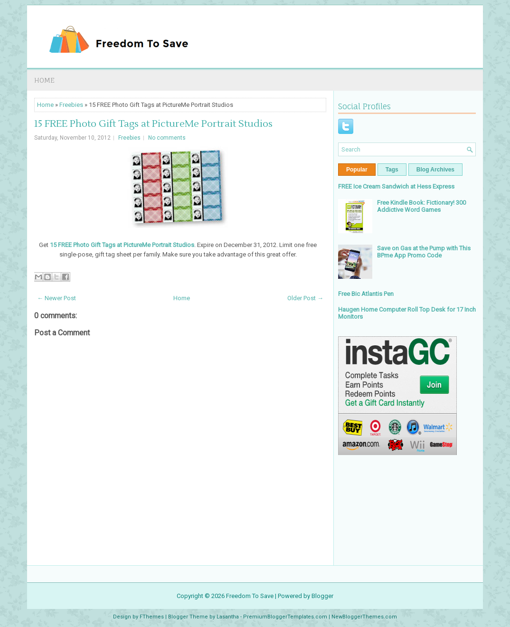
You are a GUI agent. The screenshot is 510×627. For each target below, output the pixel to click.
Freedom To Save (250, 595)
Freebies (71, 104)
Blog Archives (435, 169)
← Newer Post (56, 298)
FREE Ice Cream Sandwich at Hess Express (396, 186)
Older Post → (305, 298)
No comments (167, 137)
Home (44, 80)
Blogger (322, 595)
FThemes (152, 617)
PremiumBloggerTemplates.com (285, 617)
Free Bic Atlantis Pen (366, 293)
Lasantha (228, 617)
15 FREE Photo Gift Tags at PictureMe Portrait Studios (153, 124)
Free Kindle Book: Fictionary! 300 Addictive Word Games (421, 206)
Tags (392, 169)
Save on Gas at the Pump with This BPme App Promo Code (424, 252)
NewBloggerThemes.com (364, 617)
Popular (357, 169)
